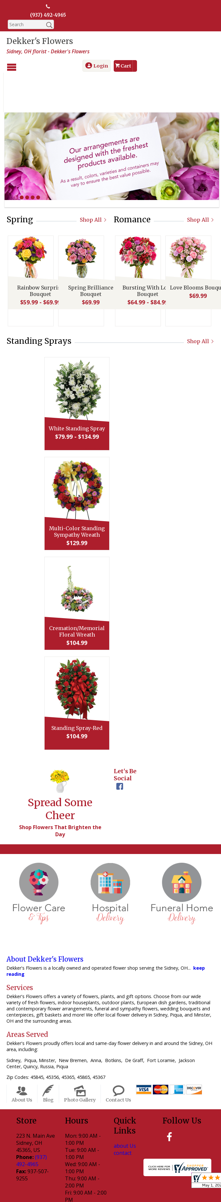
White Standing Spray (109, 391)
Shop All (93, 182)
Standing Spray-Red (108, 690)
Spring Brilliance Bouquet (89, 254)
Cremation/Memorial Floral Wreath (109, 593)
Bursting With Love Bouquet (146, 254)
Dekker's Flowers (39, 42)
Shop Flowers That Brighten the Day (60, 793)
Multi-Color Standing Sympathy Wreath (109, 494)
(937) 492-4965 (48, 15)
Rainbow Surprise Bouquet (39, 254)
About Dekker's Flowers (44, 922)
